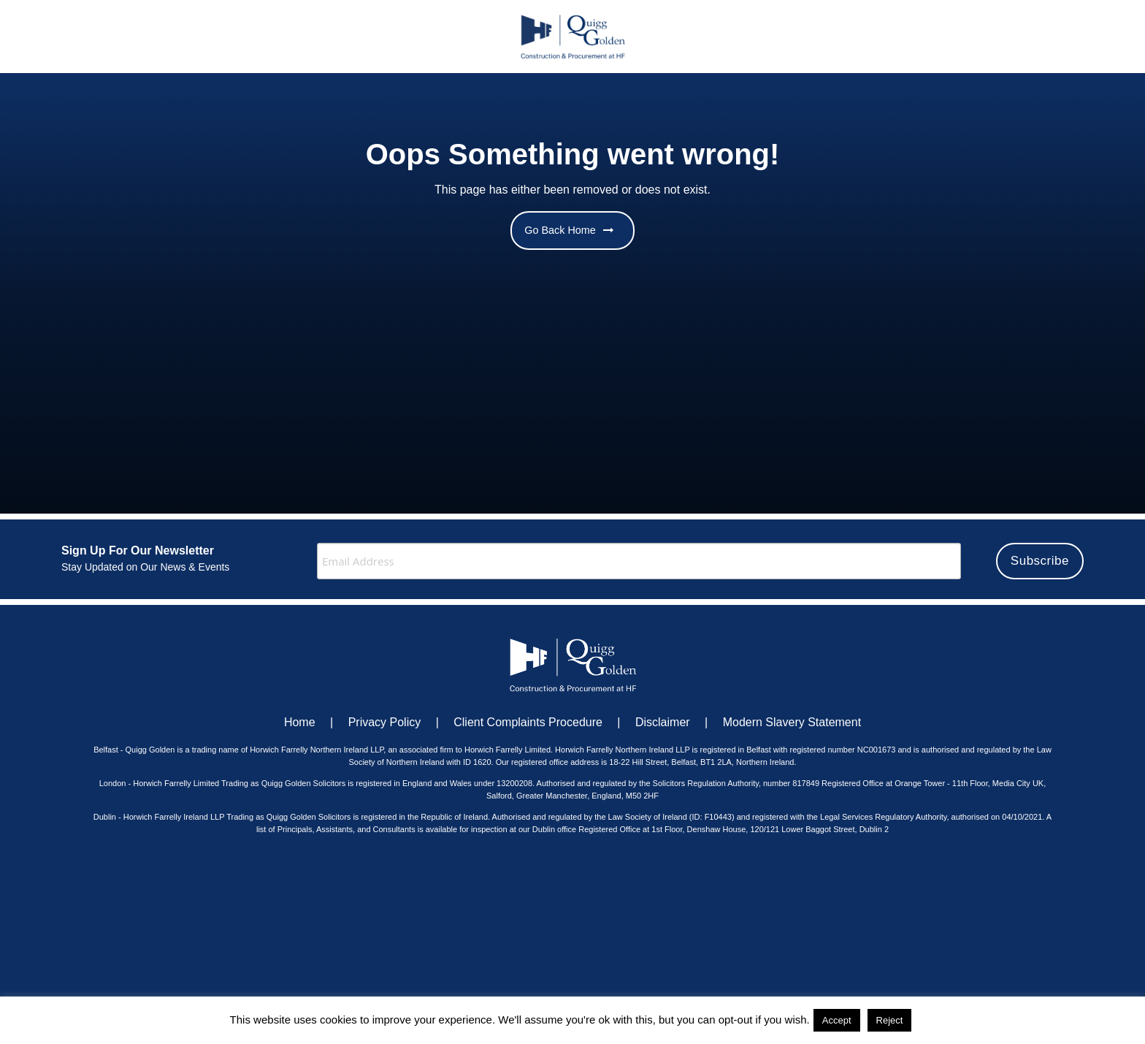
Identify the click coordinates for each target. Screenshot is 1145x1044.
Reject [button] (889, 1020)
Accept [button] (836, 1020)
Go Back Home (568, 230)
